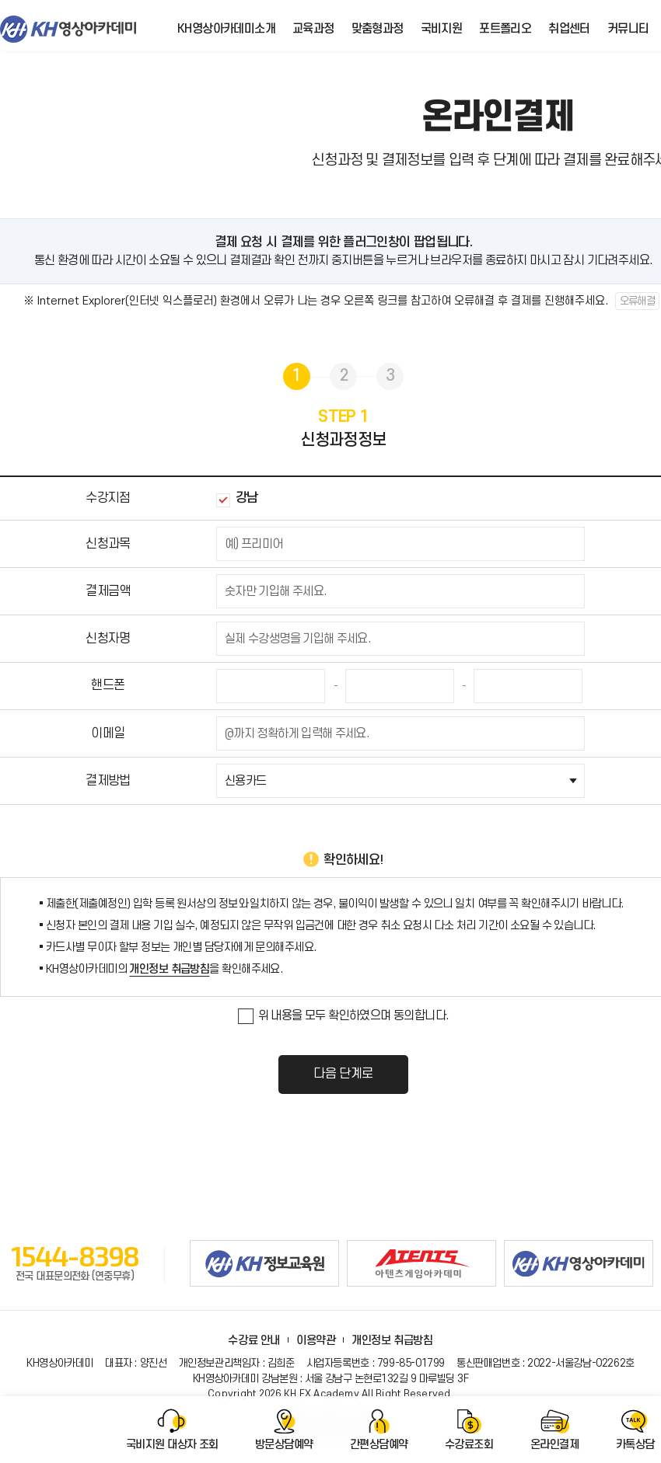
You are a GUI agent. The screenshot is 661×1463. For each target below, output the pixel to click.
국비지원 (442, 29)
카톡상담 (635, 1444)
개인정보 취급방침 (169, 969)
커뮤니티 (628, 29)
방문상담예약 (284, 1444)
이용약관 (315, 1340)
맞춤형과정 (377, 29)
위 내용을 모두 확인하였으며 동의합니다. (343, 1016)
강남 (237, 498)
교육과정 (313, 29)
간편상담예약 (379, 1444)
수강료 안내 (253, 1340)
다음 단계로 (342, 1074)
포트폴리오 (505, 29)
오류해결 (638, 301)
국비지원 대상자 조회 (172, 1444)
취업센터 (569, 29)
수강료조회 (469, 1444)
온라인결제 (554, 1444)
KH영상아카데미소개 (226, 29)
